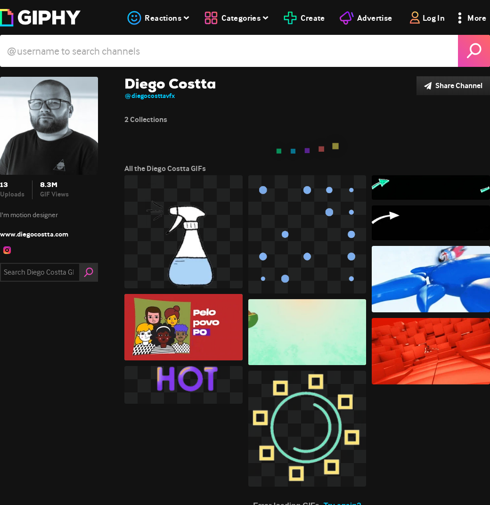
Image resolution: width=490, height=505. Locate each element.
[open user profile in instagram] (7, 250)
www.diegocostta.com (34, 234)
